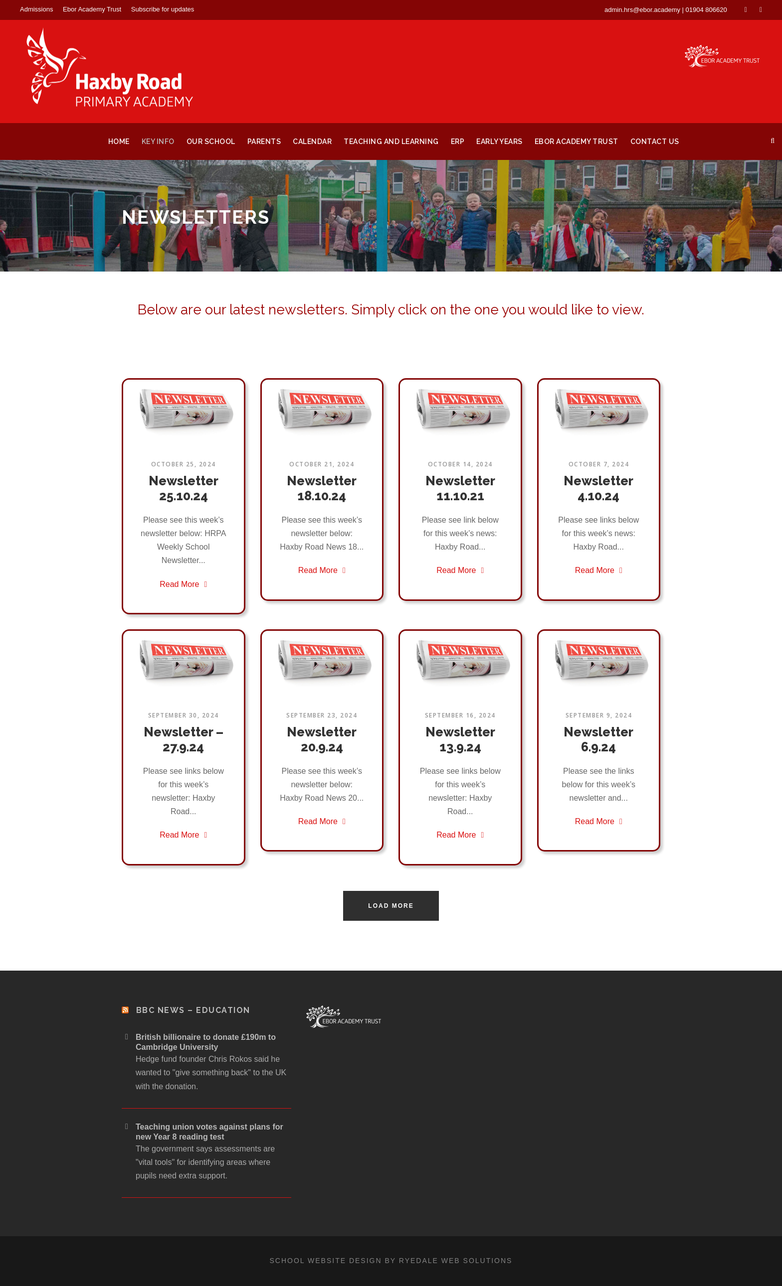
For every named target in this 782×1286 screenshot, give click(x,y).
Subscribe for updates (162, 9)
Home (119, 141)
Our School (211, 141)
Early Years (499, 141)
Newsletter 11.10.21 (460, 488)
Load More (390, 905)
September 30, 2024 (183, 715)
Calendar (312, 141)
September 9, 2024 (599, 715)
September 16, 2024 (460, 715)
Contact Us (654, 141)
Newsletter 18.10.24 (322, 488)
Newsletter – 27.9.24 (183, 739)
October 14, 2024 (460, 464)
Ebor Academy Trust (92, 9)
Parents (264, 141)
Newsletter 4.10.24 (598, 488)
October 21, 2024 (321, 464)
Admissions (36, 9)
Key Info (158, 141)
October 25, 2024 (183, 464)
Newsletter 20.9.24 (322, 739)
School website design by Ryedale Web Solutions (391, 1261)
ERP (458, 141)
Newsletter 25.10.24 (183, 488)
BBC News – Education (193, 1010)
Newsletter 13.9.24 (460, 739)
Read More (183, 584)
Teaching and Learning (391, 141)
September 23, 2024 (321, 715)
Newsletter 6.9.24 (598, 739)
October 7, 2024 (599, 464)
